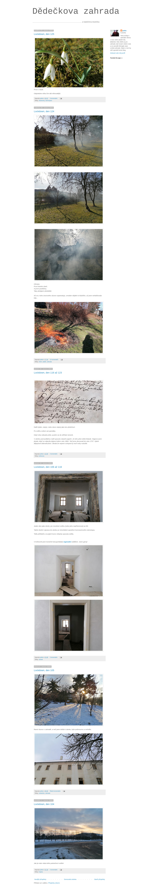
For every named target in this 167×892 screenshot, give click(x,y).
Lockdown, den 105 (44, 670)
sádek (44, 361)
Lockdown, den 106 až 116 (48, 467)
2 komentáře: (54, 454)
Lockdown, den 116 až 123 (48, 372)
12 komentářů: (54, 359)
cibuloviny (42, 100)
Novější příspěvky (40, 879)
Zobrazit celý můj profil (117, 53)
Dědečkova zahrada (75, 11)
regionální (67, 542)
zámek (41, 659)
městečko (42, 793)
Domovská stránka (70, 879)
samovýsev (48, 100)
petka (125, 30)
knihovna (41, 456)
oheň (40, 361)
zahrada (49, 361)
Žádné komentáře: (55, 791)
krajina (41, 872)
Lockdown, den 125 (44, 34)
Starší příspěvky (99, 879)
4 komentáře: (54, 98)
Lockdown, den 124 (44, 111)
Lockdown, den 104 (44, 804)
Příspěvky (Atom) (54, 883)
